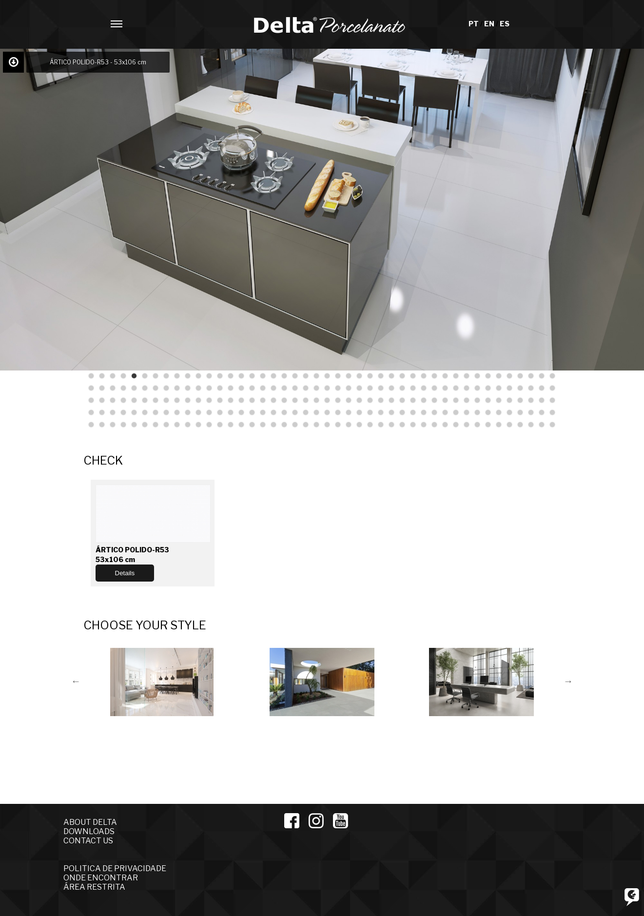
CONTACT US (88, 840)
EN (490, 23)
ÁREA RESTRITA (94, 887)
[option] (163, 680)
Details (125, 573)
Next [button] (568, 681)
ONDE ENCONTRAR (100, 877)
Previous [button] (76, 681)
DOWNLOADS (89, 831)
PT (474, 23)
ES (504, 23)
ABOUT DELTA (90, 822)
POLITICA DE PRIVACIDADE (114, 868)
